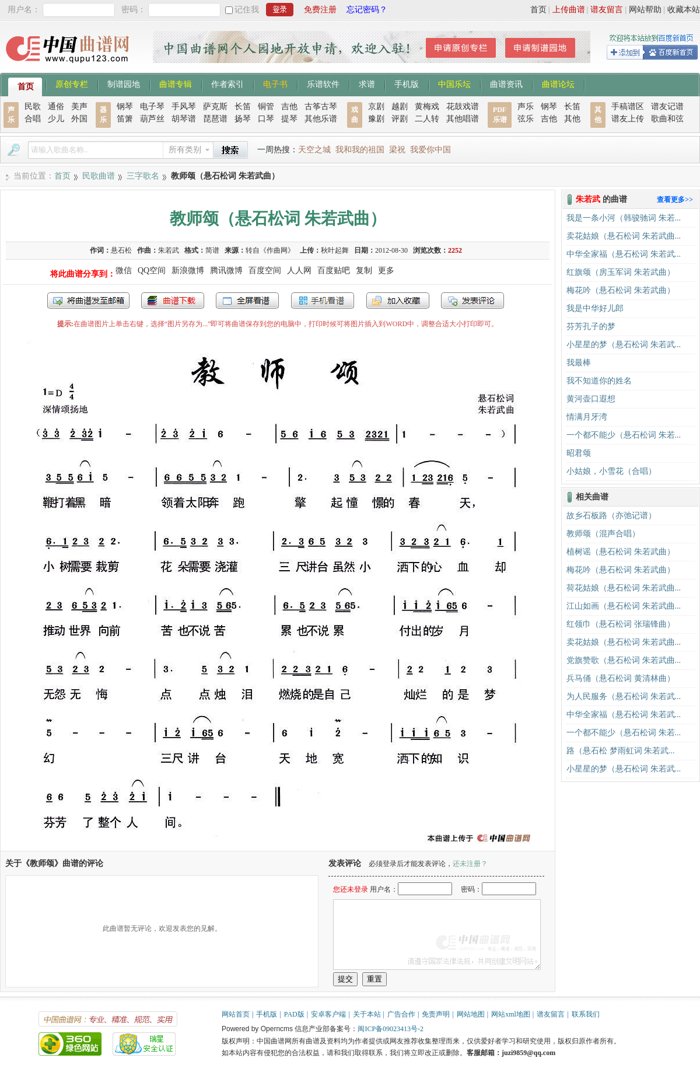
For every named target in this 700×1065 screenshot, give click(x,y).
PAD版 (294, 1014)
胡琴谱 (184, 118)
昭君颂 (578, 453)
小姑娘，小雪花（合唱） (611, 471)
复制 (364, 270)
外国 (79, 118)
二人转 (427, 118)
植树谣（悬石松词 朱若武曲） (620, 551)
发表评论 (472, 300)
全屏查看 (247, 300)
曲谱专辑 (175, 83)
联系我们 (586, 1014)
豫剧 (376, 118)
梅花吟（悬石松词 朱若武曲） (620, 290)
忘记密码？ (366, 9)
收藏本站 (683, 9)
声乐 (525, 106)
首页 (538, 9)
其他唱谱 (462, 118)
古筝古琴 (320, 106)
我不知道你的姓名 (599, 380)
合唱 (32, 118)
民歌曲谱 (98, 176)
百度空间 (265, 270)
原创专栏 (71, 83)
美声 (79, 106)
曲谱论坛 (558, 83)
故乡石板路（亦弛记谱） (611, 515)
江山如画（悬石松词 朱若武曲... (623, 606)
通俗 (56, 106)
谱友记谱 (667, 106)
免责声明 (436, 1014)
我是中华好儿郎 (595, 308)
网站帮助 (645, 9)
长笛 (243, 106)
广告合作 (401, 1014)
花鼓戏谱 (462, 106)
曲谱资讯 (506, 83)
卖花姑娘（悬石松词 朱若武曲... (623, 236)
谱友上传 (627, 118)
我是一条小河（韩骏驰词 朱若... (623, 218)
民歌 (32, 106)
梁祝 (397, 149)
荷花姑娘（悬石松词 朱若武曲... (623, 588)
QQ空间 (152, 270)
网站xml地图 (510, 1014)
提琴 (289, 118)
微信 (124, 270)
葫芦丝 (152, 118)
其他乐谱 (320, 118)
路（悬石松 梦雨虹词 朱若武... (620, 750)
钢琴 (125, 106)
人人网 (299, 270)
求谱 (367, 83)
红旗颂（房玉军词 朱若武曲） (620, 272)
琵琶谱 (215, 118)
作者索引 (227, 83)
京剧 (376, 106)
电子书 (275, 83)
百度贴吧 (333, 270)
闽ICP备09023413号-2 (391, 1029)
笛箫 (125, 118)
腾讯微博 (226, 270)
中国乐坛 (454, 83)
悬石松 (121, 250)
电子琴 (152, 106)
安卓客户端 (328, 1014)
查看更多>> (675, 199)
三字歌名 (143, 176)
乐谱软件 (323, 83)
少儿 (56, 118)
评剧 (399, 118)
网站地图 (471, 1014)
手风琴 (184, 106)
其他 (572, 118)
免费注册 (320, 9)
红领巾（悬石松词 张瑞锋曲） (620, 624)
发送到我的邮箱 (88, 300)
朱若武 (168, 250)
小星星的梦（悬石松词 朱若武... (623, 344)
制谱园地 (123, 83)
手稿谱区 (627, 106)
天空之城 (314, 149)
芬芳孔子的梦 (590, 326)
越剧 (399, 106)
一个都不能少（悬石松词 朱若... (623, 435)
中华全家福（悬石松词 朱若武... (623, 254)
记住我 (247, 9)
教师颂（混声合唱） (603, 533)
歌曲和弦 (667, 118)
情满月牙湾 (586, 417)
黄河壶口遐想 (590, 398)
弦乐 (525, 118)
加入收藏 (397, 300)
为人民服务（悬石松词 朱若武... (623, 696)
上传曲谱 (568, 9)
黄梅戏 (427, 106)
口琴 (266, 118)
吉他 (289, 106)
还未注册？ (470, 864)
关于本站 (367, 1014)
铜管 (266, 106)
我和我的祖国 (359, 149)
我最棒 (578, 362)
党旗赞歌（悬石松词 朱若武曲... (623, 660)
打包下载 (172, 300)
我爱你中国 (430, 149)
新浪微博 (188, 270)
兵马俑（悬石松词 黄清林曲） (620, 678)
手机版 (406, 83)
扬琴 (243, 118)
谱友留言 (606, 9)
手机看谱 (322, 300)
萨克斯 (215, 106)
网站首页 (236, 1014)
